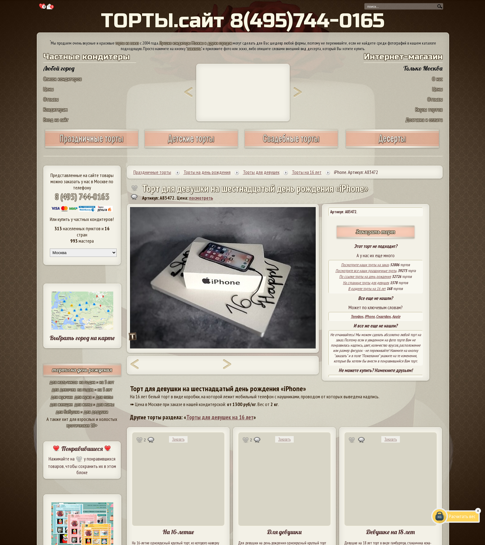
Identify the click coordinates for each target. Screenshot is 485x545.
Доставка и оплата (424, 119)
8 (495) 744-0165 (82, 196)
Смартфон (383, 316)
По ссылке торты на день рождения (365, 276)
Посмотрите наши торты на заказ (365, 264)
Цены (48, 89)
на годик (87, 382)
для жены (83, 404)
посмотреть (201, 198)
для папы (104, 397)
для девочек (64, 389)
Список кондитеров (62, 78)
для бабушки (68, 412)
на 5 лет (106, 382)
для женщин (61, 404)
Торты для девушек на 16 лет (219, 417)
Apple (396, 316)
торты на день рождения (82, 369)
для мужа (83, 397)
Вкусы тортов (429, 109)
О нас (437, 78)
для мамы (105, 404)
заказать (194, 48)
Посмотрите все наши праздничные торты (366, 270)
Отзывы (50, 99)
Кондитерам (55, 109)
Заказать (178, 439)
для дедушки (96, 412)
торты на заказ (127, 43)
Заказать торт (375, 231)
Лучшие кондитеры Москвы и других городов (195, 43)
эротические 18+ (82, 425)
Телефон (357, 316)
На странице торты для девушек (366, 282)
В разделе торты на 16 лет (367, 288)
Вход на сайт (56, 119)
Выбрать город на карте (82, 338)
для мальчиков (63, 382)
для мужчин (61, 397)
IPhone (370, 316)
